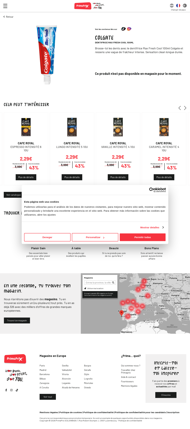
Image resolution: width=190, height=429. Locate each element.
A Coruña (44, 387)
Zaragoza (44, 383)
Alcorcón (66, 378)
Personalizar (95, 237)
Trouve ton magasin (17, 320)
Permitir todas (142, 237)
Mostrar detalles (149, 227)
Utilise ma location (93, 288)
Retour (9, 16)
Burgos (87, 365)
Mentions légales (129, 385)
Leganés (66, 383)
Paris (42, 365)
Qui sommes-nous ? (130, 365)
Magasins (88, 278)
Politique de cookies (70, 412)
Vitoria (65, 374)
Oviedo (87, 387)
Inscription (173, 412)
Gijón (86, 374)
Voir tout (48, 396)
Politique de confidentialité (98, 412)
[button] (181, 107)
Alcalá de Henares (71, 387)
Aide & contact (128, 377)
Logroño (88, 378)
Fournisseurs (127, 381)
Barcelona (45, 374)
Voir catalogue (13, 194)
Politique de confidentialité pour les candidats (140, 412)
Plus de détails (26, 177)
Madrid (43, 370)
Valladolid (67, 370)
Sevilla (65, 365)
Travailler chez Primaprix (128, 371)
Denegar (47, 237)
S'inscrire (165, 395)
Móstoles (88, 383)
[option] (172, 6)
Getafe (87, 370)
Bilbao (43, 378)
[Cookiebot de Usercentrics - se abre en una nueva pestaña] (151, 189)
